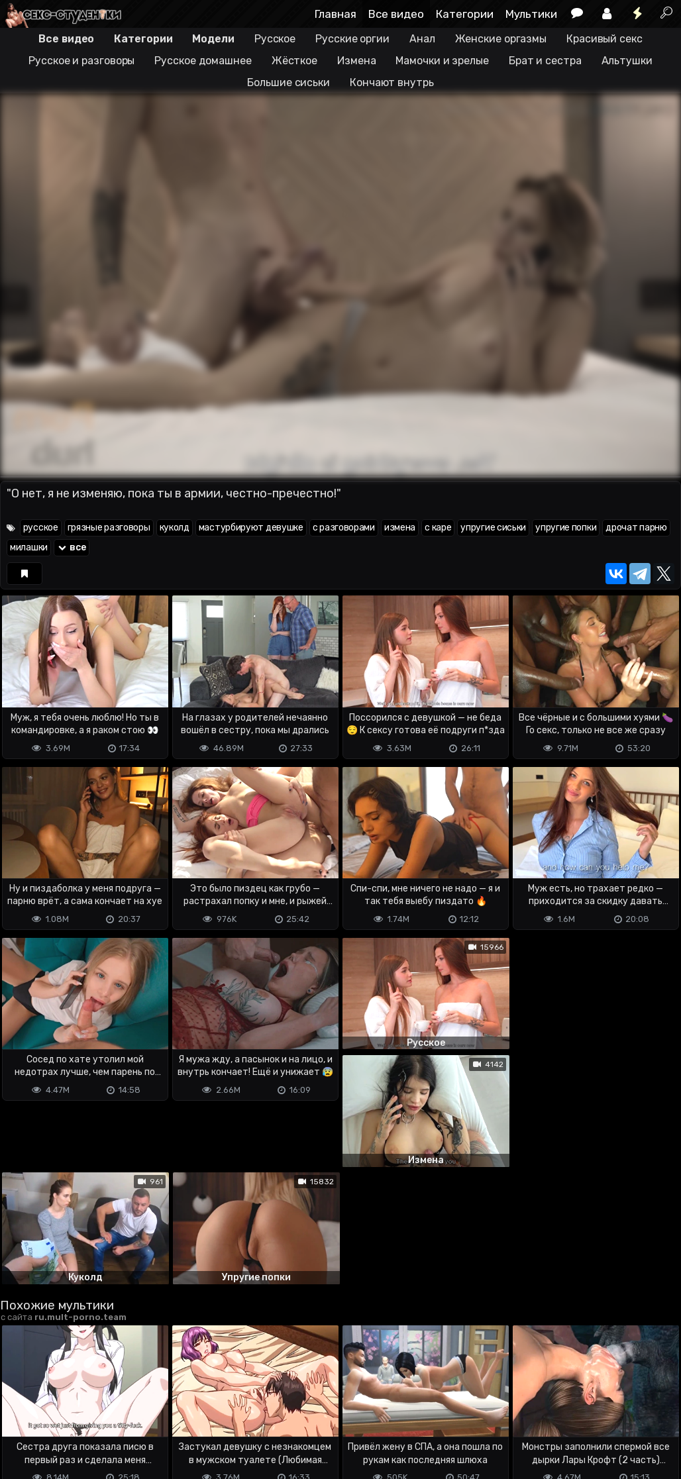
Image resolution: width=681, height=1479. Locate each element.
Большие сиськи (288, 82)
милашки (29, 547)
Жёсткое (294, 60)
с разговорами (344, 527)
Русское (274, 38)
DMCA (21, 1416)
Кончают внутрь (392, 82)
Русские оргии (352, 38)
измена (399, 527)
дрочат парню (635, 527)
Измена (356, 60)
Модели (213, 38)
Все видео (396, 14)
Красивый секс (604, 38)
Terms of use (68, 1416)
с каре (438, 527)
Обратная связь (138, 1416)
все (71, 547)
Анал (422, 38)
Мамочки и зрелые (441, 60)
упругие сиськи (493, 527)
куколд (174, 527)
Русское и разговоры (81, 60)
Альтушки (627, 60)
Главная (335, 14)
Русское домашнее (202, 60)
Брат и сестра (545, 60)
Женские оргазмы (501, 38)
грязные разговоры (109, 527)
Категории (465, 14)
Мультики (531, 14)
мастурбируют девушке (251, 527)
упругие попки (565, 527)
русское (40, 527)
